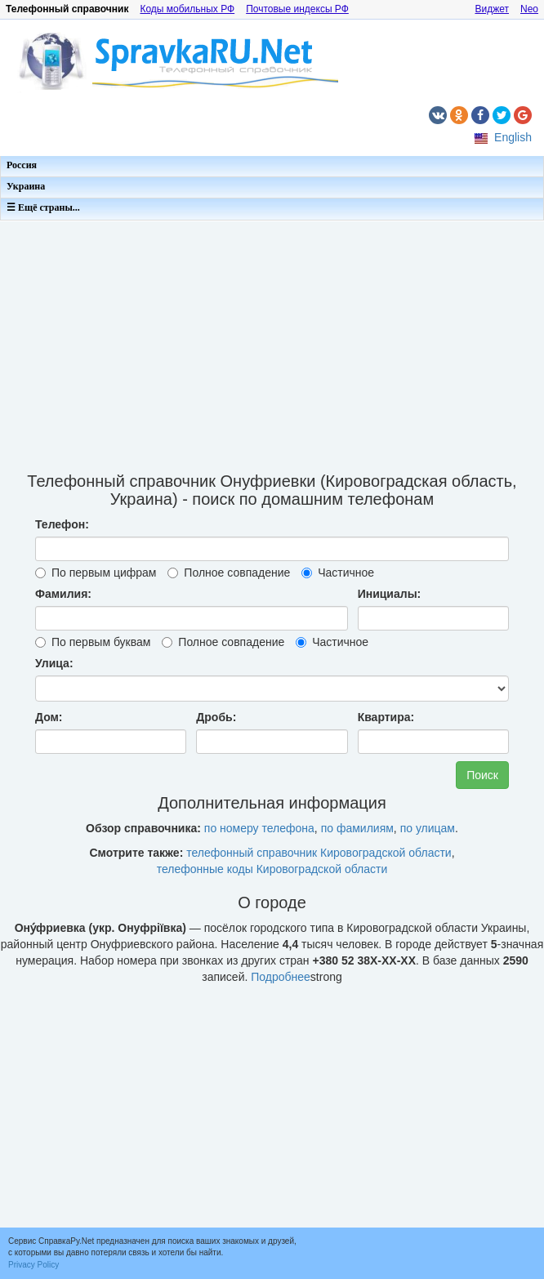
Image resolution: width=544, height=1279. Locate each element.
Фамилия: (63, 593)
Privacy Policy (33, 1264)
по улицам (427, 828)
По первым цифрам (95, 572)
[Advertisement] (272, 341)
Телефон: (62, 524)
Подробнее (280, 976)
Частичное (337, 572)
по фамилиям (357, 828)
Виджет (492, 9)
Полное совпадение (228, 572)
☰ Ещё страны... (43, 207)
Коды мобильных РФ (187, 9)
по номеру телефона (259, 828)
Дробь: (216, 717)
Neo (529, 9)
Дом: (49, 717)
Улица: (54, 663)
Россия (22, 165)
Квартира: (386, 717)
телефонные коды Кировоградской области (272, 869)
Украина (26, 186)
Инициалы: (389, 593)
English (513, 137)
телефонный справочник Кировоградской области (318, 852)
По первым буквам (92, 641)
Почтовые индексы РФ (297, 9)
